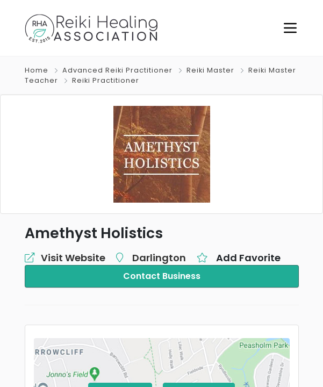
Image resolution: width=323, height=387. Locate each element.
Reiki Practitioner (105, 80)
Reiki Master (210, 70)
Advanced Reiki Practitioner (117, 70)
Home (36, 70)
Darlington (159, 257)
